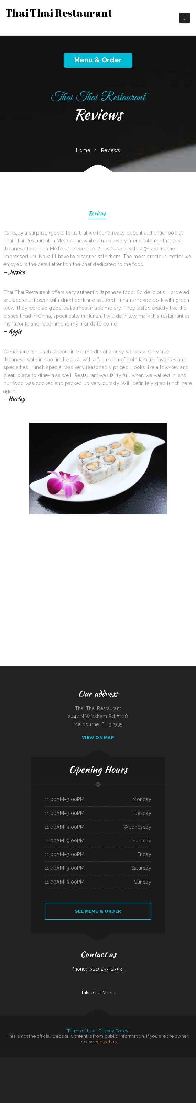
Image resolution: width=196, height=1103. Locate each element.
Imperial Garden (65, 1076)
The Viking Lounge (56, 1076)
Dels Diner (55, 1060)
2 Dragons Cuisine (129, 1068)
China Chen (77, 1076)
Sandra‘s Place (67, 1068)
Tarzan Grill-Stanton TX (115, 1060)
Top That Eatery (28, 1068)
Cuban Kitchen (36, 1068)
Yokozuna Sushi (106, 1068)
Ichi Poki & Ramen (138, 1068)
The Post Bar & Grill (84, 1076)
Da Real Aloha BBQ (114, 1068)
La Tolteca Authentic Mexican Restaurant (54, 1068)
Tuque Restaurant (144, 1060)
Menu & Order (98, 60)
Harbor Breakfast (105, 1060)
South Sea (22, 1068)
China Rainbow (124, 1060)
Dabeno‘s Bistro (136, 1076)
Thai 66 (120, 1076)
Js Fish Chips (122, 1068)
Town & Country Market (85, 1068)
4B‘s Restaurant (88, 1060)
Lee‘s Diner (71, 1076)
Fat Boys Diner (49, 1076)
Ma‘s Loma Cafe (166, 1068)
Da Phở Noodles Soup (167, 1060)
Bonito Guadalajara (48, 1060)
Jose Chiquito (146, 1068)
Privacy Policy (114, 1030)
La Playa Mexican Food (29, 1060)
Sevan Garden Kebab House (39, 1076)
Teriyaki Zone (42, 1068)
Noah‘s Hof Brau (96, 1060)
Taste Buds (188, 1060)
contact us (106, 1041)
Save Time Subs (71, 1060)
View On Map (98, 737)
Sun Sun (182, 1060)
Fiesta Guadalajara (14, 1068)
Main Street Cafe (176, 1060)
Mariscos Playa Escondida (97, 1068)
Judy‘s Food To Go (102, 1076)
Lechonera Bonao (183, 1068)
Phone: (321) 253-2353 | (97, 969)
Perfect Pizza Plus (62, 1060)
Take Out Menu (98, 993)
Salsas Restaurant (11, 1060)
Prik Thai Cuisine (6, 1068)
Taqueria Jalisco (191, 1068)
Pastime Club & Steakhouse (133, 1060)
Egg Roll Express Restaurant (156, 1068)
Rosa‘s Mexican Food (145, 1076)
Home (83, 150)
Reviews (97, 214)
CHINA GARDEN (20, 1060)
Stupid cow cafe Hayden (113, 1076)
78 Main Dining (3, 1060)
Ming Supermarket (94, 1076)
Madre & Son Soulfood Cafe (156, 1076)
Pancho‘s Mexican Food (127, 1076)
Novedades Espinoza (75, 1068)
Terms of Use (81, 1030)
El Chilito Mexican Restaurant (155, 1060)
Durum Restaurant (174, 1068)
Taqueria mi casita (39, 1060)
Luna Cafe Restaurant (79, 1060)
